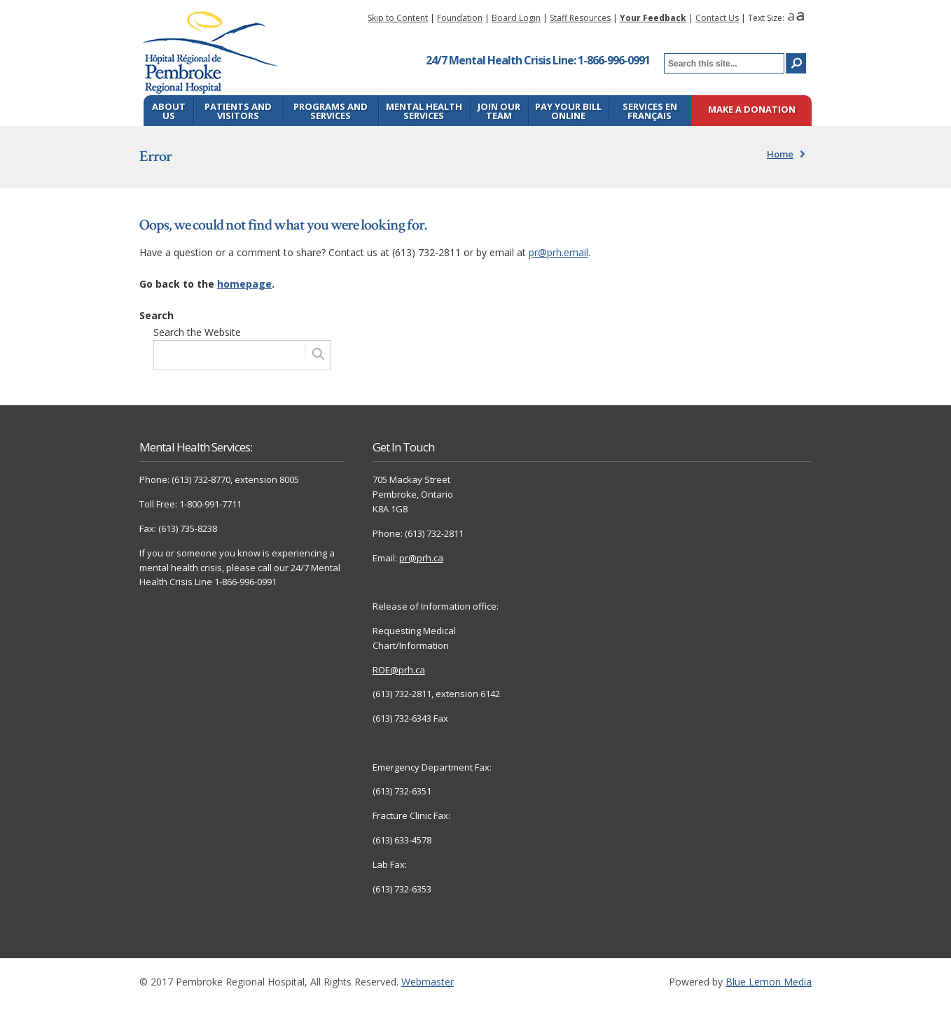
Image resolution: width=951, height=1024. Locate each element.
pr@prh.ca (421, 558)
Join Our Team (499, 111)
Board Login (516, 18)
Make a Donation (752, 110)
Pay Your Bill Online (568, 111)
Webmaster (427, 981)
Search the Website (197, 332)
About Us (169, 111)
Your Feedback (653, 18)
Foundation (460, 18)
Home (780, 154)
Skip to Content (398, 18)
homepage (244, 283)
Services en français (650, 111)
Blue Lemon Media (769, 981)
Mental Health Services (424, 111)
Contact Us (717, 18)
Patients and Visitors (238, 111)
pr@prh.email (558, 252)
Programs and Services (330, 111)
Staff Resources (580, 18)
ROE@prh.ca (399, 670)
